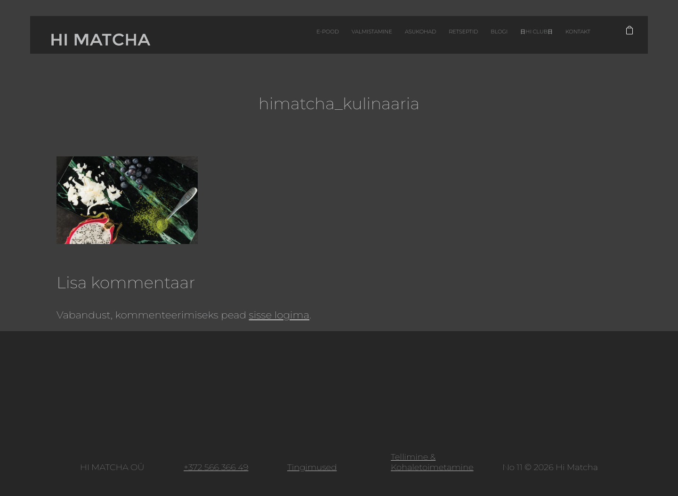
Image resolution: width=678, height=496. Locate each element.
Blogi (453, 37)
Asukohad (358, 37)
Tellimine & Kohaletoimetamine (432, 462)
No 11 (512, 467)
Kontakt (548, 37)
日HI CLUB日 (498, 37)
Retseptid (410, 37)
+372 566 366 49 (216, 467)
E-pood (245, 37)
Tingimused (312, 467)
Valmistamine (299, 37)
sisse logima (279, 315)
